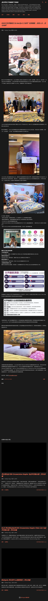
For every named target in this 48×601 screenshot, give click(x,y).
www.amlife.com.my (13, 375)
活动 (24, 14)
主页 (2, 14)
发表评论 (6, 590)
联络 (29, 14)
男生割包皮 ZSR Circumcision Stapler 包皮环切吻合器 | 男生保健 (24, 475)
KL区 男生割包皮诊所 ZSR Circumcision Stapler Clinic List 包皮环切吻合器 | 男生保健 (24, 529)
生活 (19, 14)
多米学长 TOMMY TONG (10, 2)
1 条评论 (6, 541)
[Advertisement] (24, 426)
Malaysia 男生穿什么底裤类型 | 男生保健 (16, 580)
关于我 (8, 14)
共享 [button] (44, 379)
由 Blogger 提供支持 (24, 597)
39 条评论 (6, 489)
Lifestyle (6, 379)
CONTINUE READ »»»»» (41, 489)
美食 (13, 14)
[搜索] (42, 2)
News (10, 379)
